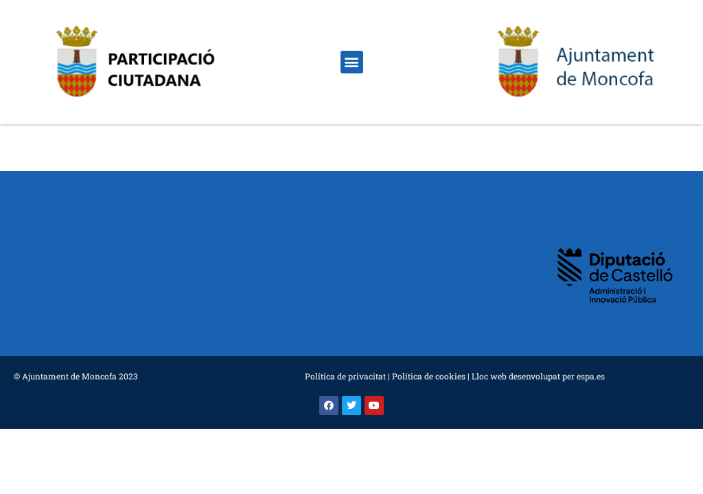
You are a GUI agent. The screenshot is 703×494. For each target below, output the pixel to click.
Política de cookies (428, 375)
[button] (352, 62)
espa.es (591, 375)
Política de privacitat (345, 375)
